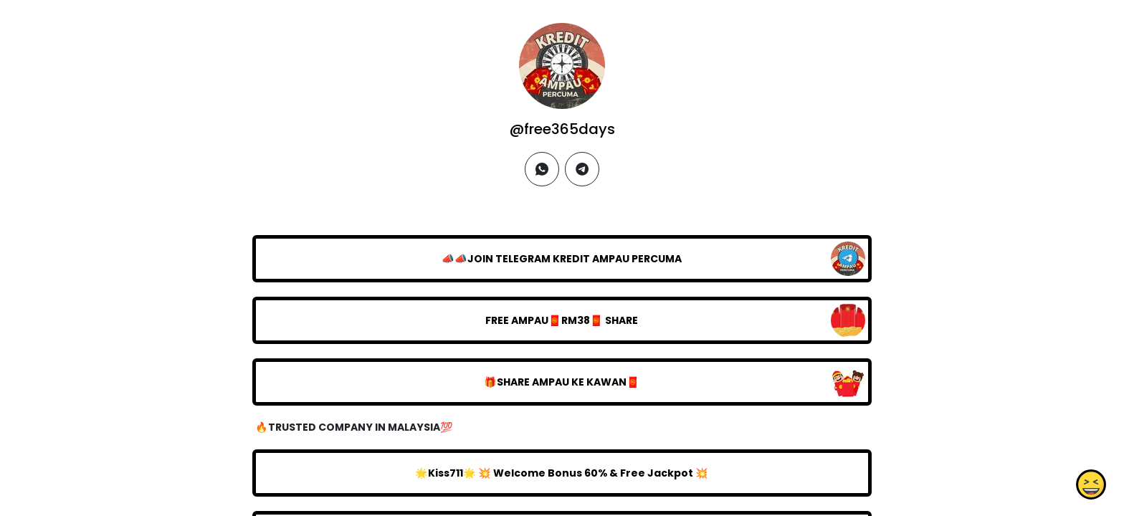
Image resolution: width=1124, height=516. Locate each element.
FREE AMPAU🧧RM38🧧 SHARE (561, 320)
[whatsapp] (542, 169)
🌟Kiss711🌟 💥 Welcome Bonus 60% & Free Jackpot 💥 (561, 473)
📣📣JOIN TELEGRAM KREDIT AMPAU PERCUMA (562, 259)
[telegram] (582, 169)
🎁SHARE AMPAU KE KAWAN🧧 (561, 382)
